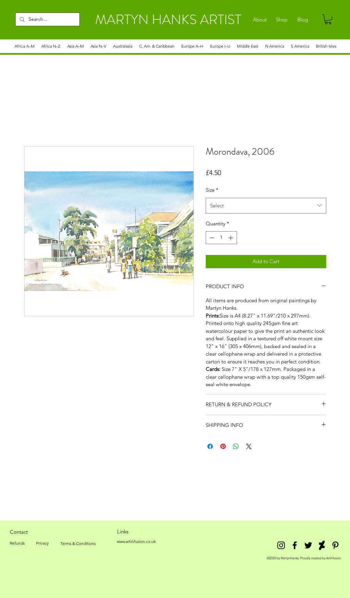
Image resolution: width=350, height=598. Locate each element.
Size (212, 190)
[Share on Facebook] (210, 446)
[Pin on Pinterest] (223, 446)
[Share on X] (249, 446)
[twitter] (308, 545)
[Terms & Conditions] (78, 543)
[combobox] (266, 205)
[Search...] (47, 19)
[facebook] (295, 545)
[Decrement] (211, 238)
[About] (259, 20)
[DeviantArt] (322, 545)
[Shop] (282, 20)
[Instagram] (281, 545)
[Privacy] (42, 543)
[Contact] (19, 531)
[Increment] (231, 238)
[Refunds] (17, 543)
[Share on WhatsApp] (236, 446)
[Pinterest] (335, 545)
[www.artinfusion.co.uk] (136, 541)
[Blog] (303, 20)
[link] (328, 19)
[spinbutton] (221, 238)
